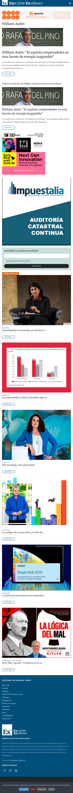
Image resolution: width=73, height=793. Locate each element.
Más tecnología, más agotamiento (18, 465)
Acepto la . (17, 261)
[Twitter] (10, 770)
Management (7, 700)
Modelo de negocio (9, 703)
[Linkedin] (16, 770)
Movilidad (5, 709)
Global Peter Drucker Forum (12, 694)
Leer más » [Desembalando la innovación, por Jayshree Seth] (8, 337)
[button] (70, 3)
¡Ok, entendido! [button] (23, 789)
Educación (6, 685)
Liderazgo (5, 697)
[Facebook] (5, 770)
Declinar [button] (33, 789)
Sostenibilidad (7, 716)
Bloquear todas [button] (42, 789)
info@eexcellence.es (17, 760)
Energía (5, 688)
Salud (4, 712)
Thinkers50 (6, 719)
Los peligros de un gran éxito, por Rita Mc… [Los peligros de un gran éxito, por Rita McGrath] (23, 532)
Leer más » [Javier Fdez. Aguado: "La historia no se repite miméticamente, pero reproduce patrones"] (8, 669)
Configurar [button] (52, 789)
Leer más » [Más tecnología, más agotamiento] (8, 471)
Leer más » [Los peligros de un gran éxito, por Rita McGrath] (8, 539)
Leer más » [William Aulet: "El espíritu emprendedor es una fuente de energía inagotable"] (8, 74)
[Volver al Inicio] (22, 3)
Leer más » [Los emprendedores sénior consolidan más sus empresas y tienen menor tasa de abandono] (8, 404)
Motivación (6, 706)
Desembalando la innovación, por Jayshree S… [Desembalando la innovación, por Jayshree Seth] (24, 330)
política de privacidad (22, 261)
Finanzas (5, 691)
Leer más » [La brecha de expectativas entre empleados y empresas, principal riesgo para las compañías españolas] (8, 602)
